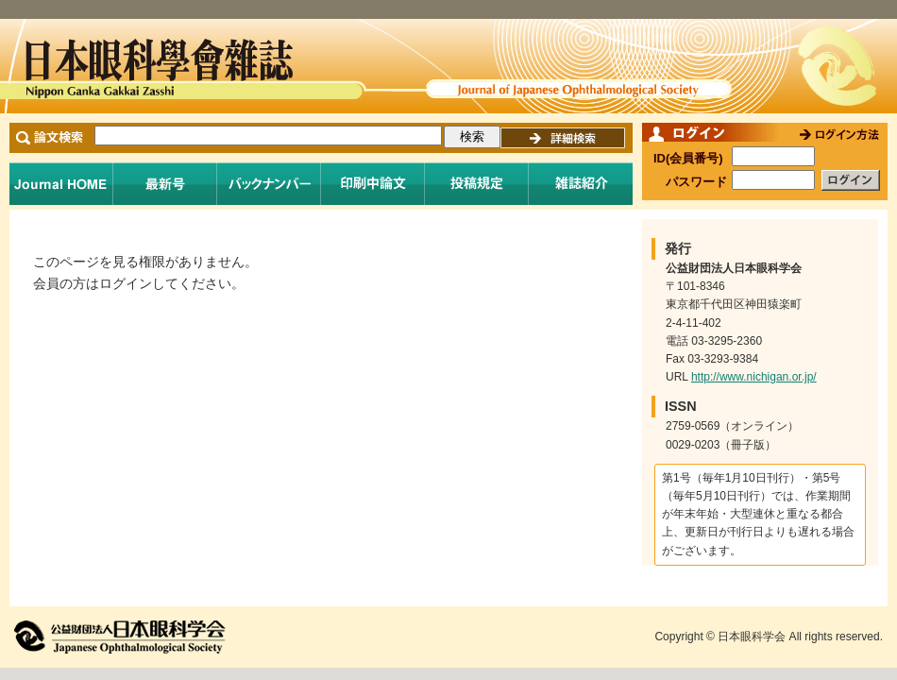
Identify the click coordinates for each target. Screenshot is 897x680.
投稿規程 (477, 183)
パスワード (696, 182)
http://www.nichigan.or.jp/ (754, 376)
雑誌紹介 (581, 183)
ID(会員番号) (688, 158)
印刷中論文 (373, 183)
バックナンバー (269, 183)
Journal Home (61, 183)
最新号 (165, 183)
